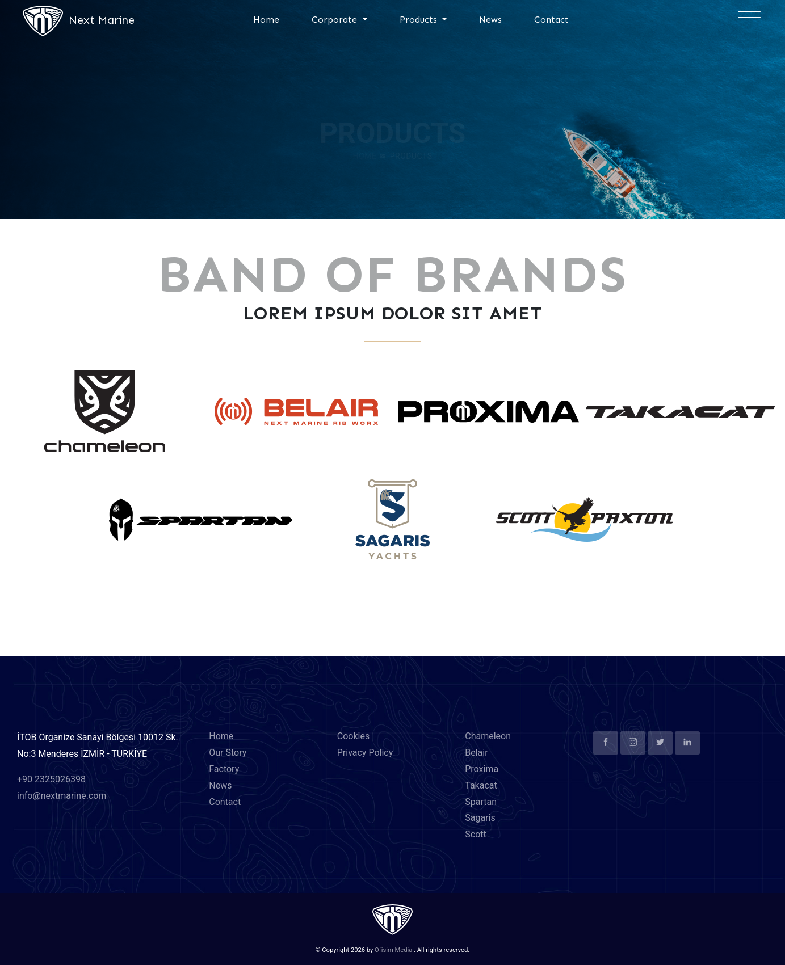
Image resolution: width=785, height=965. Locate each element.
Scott (475, 834)
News (490, 19)
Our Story (227, 752)
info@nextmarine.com (61, 795)
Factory (224, 769)
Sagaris (480, 817)
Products (420, 19)
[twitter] (660, 743)
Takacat (481, 785)
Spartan (481, 802)
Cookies (353, 736)
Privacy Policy (365, 752)
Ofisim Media (393, 950)
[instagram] (632, 743)
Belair (476, 752)
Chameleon (488, 736)
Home (266, 19)
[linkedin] (687, 743)
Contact (551, 19)
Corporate (336, 19)
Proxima (481, 769)
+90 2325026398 (51, 779)
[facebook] (605, 743)
